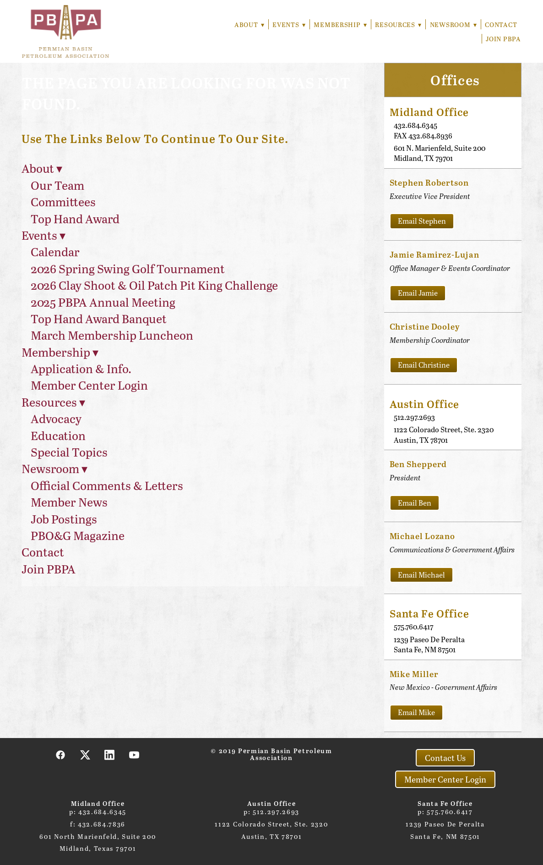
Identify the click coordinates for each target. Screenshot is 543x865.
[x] (85, 754)
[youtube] (134, 754)
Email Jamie (418, 293)
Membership (339, 24)
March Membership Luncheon (112, 335)
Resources (397, 24)
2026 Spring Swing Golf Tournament (128, 268)
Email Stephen (422, 221)
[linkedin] (110, 754)
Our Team (57, 185)
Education (58, 435)
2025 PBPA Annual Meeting (103, 302)
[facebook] (61, 754)
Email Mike (416, 712)
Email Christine (424, 364)
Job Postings (64, 519)
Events (287, 24)
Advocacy (56, 418)
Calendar (55, 251)
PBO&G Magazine (78, 535)
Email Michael (421, 574)
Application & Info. (81, 368)
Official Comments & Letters (107, 485)
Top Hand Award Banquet (99, 318)
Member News (69, 502)
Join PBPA (503, 38)
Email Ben (414, 502)
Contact (501, 24)
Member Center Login (89, 385)
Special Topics (69, 452)
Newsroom (453, 24)
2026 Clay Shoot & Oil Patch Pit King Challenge (154, 285)
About (246, 24)
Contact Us (445, 757)
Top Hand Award (75, 218)
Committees (63, 201)
